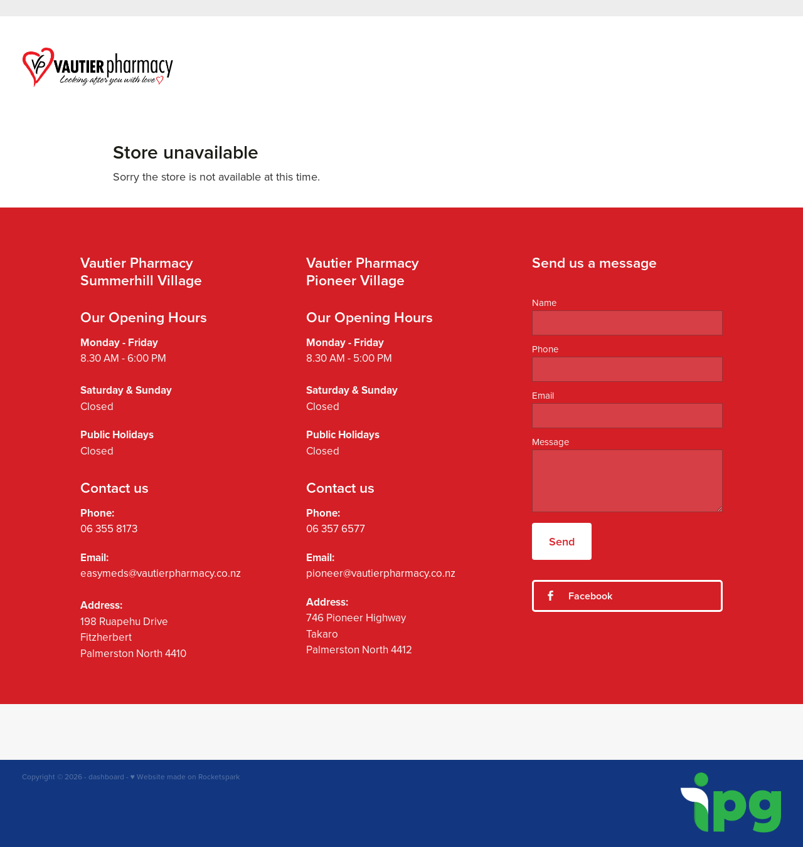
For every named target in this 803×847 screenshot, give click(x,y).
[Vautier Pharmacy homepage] (98, 67)
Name (544, 302)
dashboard (106, 776)
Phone (545, 349)
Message (550, 441)
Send (562, 541)
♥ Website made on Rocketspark (185, 776)
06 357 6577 (335, 528)
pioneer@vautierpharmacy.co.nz (380, 573)
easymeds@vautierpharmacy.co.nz (160, 573)
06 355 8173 (108, 528)
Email (543, 395)
